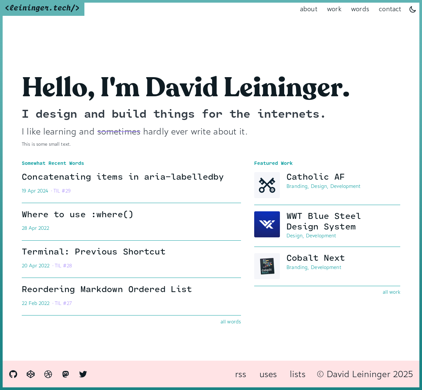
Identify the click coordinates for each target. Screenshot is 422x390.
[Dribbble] (48, 374)
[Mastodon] (66, 374)
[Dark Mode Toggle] (412, 9)
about (308, 9)
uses (268, 374)
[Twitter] (83, 374)
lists (298, 374)
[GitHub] (13, 374)
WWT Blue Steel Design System (340, 221)
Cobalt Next (340, 258)
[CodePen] (31, 374)
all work (391, 292)
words (360, 9)
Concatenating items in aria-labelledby (129, 177)
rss (240, 374)
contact (390, 9)
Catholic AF (340, 177)
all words (231, 322)
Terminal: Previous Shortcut (129, 252)
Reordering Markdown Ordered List (129, 290)
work (334, 9)
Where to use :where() (129, 215)
